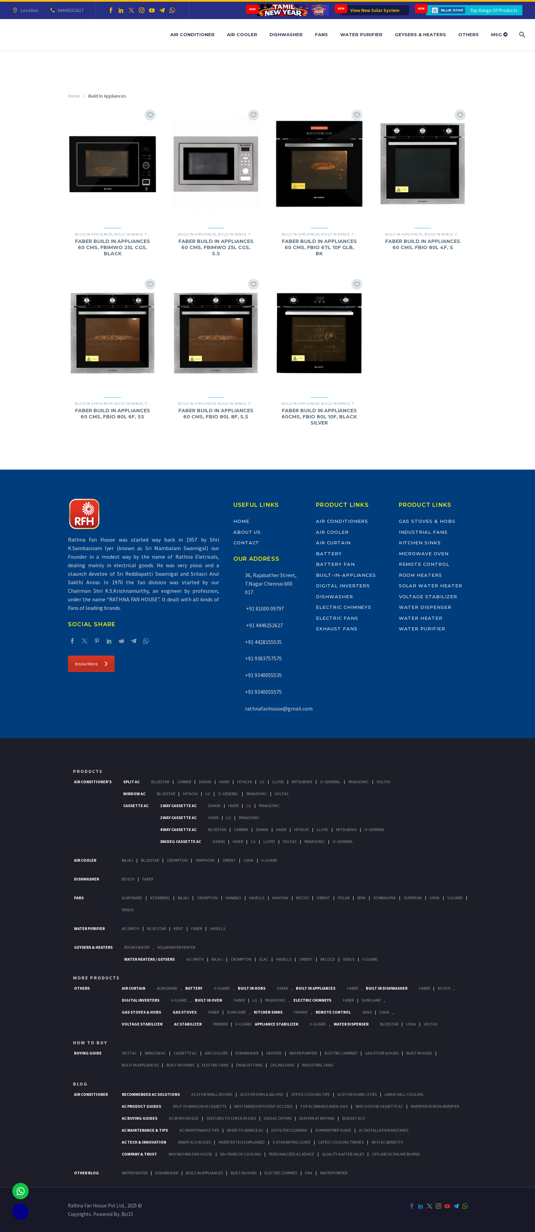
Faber (147, 879)
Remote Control (424, 564)
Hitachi (244, 781)
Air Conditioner (192, 34)
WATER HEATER (134, 1172)
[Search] (521, 34)
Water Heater (421, 618)
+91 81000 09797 (264, 608)
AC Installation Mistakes (383, 1130)
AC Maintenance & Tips (145, 1130)
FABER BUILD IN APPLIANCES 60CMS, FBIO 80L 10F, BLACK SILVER (319, 416)
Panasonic (358, 781)
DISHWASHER (166, 1172)
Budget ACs (353, 1118)
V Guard (455, 897)
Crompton (177, 860)
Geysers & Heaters (420, 34)
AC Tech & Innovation (144, 1142)
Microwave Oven (424, 553)
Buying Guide (88, 1053)
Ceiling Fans (282, 1065)
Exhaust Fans (336, 628)
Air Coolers (216, 1053)
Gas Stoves (185, 1012)
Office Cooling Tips (310, 1094)
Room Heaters (420, 575)
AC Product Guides (141, 1106)
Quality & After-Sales (343, 1154)
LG (254, 1000)
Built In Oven (208, 1000)
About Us (247, 532)
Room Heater (136, 947)
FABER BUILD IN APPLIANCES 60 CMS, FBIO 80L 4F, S (422, 244)
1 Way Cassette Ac (178, 805)
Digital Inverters (343, 585)
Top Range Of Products (494, 10)
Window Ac (134, 793)
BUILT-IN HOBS (244, 1172)
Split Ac (131, 781)
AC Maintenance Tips (199, 1130)
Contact (246, 542)
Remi (361, 897)
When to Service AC (245, 1130)
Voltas (383, 781)
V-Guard (269, 860)
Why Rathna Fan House (190, 1154)
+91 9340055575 (263, 691)
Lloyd (278, 781)
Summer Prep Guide (333, 1130)
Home (74, 96)
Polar (343, 897)
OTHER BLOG (86, 1172)
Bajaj (127, 860)
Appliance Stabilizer (276, 1024)
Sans (367, 1012)
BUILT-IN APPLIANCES (204, 1172)
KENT (178, 928)
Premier (220, 1024)
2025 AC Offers (277, 1118)
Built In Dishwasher (386, 988)
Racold (327, 959)
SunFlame (371, 1000)
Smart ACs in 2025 (194, 1142)
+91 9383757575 (263, 658)
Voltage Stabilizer (428, 596)
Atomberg (160, 897)
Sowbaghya (384, 897)
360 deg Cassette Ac (180, 841)
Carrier (184, 781)
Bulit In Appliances (140, 1065)
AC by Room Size (184, 1118)
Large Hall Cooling (404, 1094)
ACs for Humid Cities (357, 1094)
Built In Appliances (315, 988)
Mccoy (302, 897)
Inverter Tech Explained (241, 1142)
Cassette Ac (135, 805)
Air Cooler (242, 34)
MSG (499, 34)
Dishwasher (286, 34)
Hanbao (233, 897)
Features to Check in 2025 (231, 1118)
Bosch (128, 879)
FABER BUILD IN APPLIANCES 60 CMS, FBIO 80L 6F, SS (112, 413)
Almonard (132, 897)
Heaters (273, 1053)
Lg (262, 781)
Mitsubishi (302, 781)
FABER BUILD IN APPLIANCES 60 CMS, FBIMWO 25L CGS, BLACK (112, 247)
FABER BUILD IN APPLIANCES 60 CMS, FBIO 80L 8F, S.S (216, 413)
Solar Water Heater (430, 585)
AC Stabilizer (188, 1024)
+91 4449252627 (264, 625)
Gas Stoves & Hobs (427, 521)
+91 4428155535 (263, 642)
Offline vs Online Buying (396, 1154)
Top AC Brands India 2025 (324, 1106)
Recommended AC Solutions (151, 1094)
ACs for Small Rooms (211, 1094)
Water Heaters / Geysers (149, 959)
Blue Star (156, 928)
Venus (127, 909)
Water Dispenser (425, 607)
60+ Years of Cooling (240, 1154)
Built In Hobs (251, 988)
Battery (329, 553)
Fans (321, 34)
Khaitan (280, 897)
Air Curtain (333, 542)
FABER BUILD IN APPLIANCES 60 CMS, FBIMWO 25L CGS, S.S (216, 247)
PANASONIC (275, 1000)
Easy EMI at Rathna (316, 1118)
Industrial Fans (423, 532)
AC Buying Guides (139, 1118)
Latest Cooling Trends (341, 1142)
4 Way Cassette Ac (178, 829)
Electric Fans (337, 618)
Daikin (205, 781)
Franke (301, 1012)
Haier (224, 781)
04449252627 (69, 10)
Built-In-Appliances (346, 575)
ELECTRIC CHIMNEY (280, 1172)
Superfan (413, 897)
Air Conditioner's (93, 781)
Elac (263, 959)
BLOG (80, 1084)
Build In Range (128, 234)
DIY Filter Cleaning (289, 1130)
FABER (196, 928)
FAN (308, 1172)
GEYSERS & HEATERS (93, 947)
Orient (229, 860)
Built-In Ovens (180, 1065)
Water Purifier (361, 34)
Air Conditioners (342, 521)
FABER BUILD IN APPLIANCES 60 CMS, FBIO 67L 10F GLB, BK (319, 247)
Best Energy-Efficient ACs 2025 (263, 1106)
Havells (256, 897)
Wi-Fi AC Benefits (387, 1142)
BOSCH (444, 988)
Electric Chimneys (343, 607)
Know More (91, 664)
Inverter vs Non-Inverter (435, 1106)
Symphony (205, 860)
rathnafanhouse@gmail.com (279, 708)
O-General (330, 781)
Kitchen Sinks (420, 542)
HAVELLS (217, 928)
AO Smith (130, 928)
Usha (249, 860)
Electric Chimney (340, 1053)
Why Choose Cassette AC (379, 1106)
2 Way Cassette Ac (178, 817)
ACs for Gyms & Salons (261, 1094)
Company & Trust (139, 1154)
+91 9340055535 (263, 675)
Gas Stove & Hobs (382, 1053)
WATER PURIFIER (333, 1172)
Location (28, 10)
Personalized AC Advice (291, 1154)
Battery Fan (335, 564)
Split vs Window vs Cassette (200, 1106)
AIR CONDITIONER (91, 1094)
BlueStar (160, 781)
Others (468, 34)
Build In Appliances (94, 234)
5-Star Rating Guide (291, 1142)
